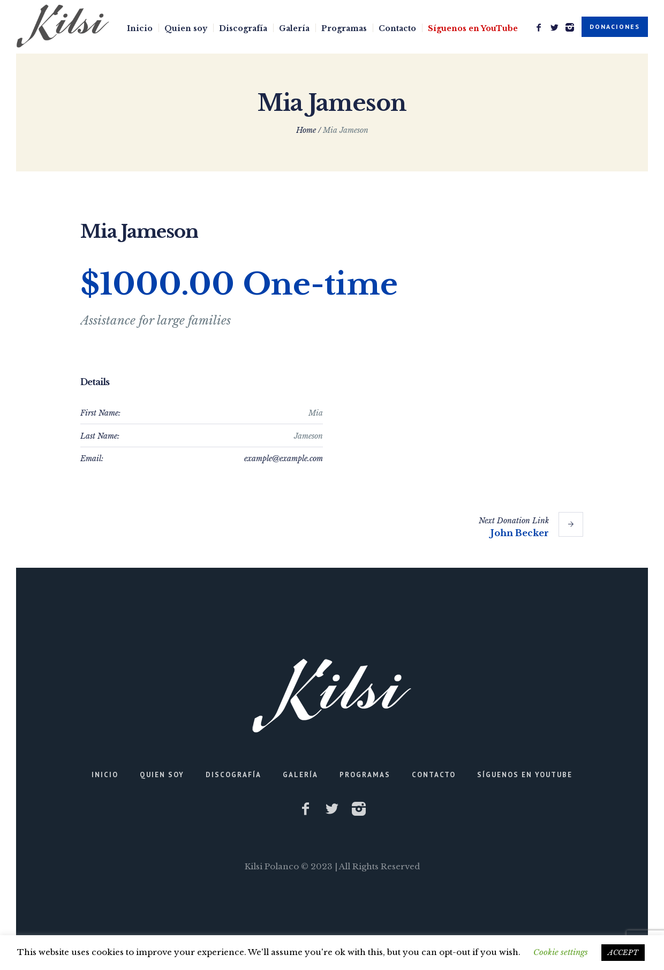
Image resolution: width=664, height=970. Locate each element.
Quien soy (162, 774)
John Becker (520, 533)
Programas (364, 774)
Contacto (434, 774)
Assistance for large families (155, 320)
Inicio (105, 774)
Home (306, 130)
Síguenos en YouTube (524, 774)
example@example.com (283, 458)
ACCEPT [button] (623, 952)
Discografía (233, 774)
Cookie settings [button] (560, 952)
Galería (300, 774)
